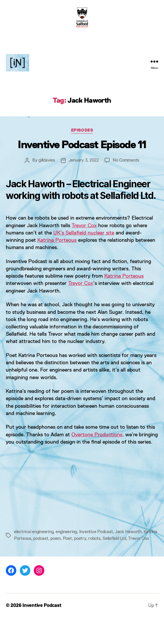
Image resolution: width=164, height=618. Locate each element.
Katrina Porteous (57, 240)
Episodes (82, 130)
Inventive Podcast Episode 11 (82, 145)
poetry (80, 538)
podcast (40, 538)
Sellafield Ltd (114, 538)
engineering (66, 532)
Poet (67, 538)
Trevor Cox (84, 225)
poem (55, 538)
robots (94, 538)
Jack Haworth (128, 532)
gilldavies (46, 160)
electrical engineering (33, 532)
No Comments (126, 160)
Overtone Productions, (97, 434)
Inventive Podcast (96, 532)
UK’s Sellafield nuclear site (83, 233)
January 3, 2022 (84, 160)
